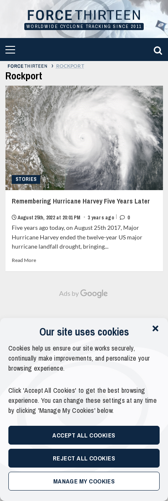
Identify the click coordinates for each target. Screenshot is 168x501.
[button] (155, 328)
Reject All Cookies (84, 458)
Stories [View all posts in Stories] (26, 179)
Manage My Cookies (84, 481)
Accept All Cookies (83, 435)
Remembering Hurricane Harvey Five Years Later (84, 208)
